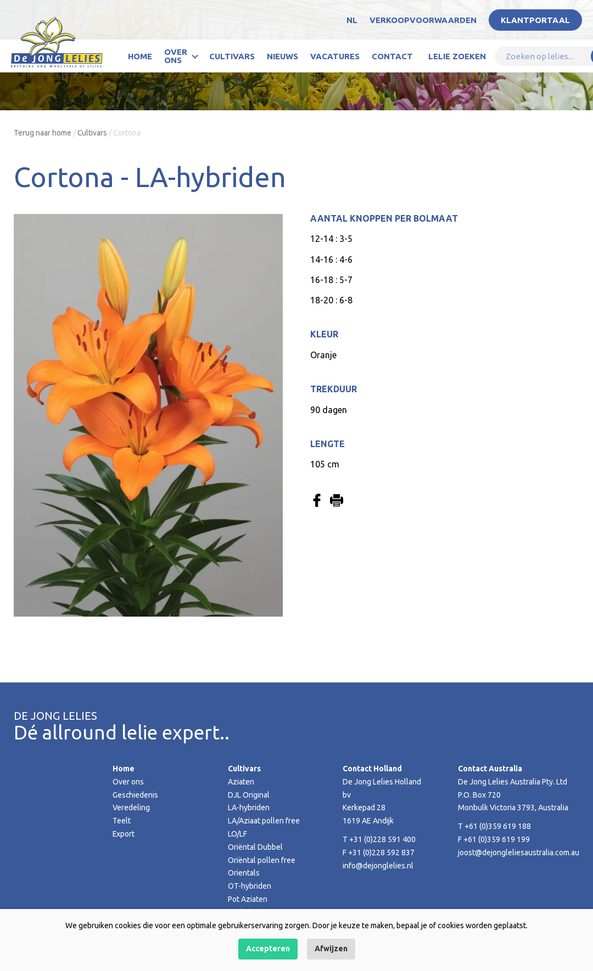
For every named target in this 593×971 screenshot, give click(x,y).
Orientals (244, 872)
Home (140, 56)
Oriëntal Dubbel (255, 847)
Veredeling (131, 807)
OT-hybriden (249, 886)
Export (124, 833)
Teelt (122, 820)
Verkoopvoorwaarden (423, 20)
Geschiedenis (136, 795)
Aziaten (241, 781)
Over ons (175, 56)
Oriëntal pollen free (261, 860)
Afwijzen (331, 948)
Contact (392, 56)
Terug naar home (42, 132)
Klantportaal (535, 20)
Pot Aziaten (247, 899)
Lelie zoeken (457, 56)
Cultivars (232, 56)
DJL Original (249, 795)
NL (351, 20)
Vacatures (335, 56)
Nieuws (282, 56)
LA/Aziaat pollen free (264, 820)
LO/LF (237, 833)
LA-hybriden (249, 807)
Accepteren (268, 948)
